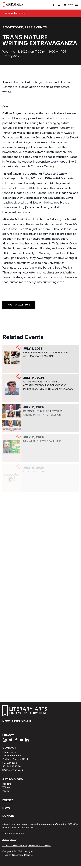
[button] (71, 5)
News (6, 808)
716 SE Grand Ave (12, 755)
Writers (6, 787)
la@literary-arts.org (12, 769)
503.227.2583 (9, 762)
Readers (6, 783)
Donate (8, 815)
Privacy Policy (9, 839)
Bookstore (12, 27)
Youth (5, 790)
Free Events (36, 27)
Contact (9, 747)
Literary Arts (10, 56)
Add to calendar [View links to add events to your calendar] (19, 305)
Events (7, 800)
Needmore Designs (22, 854)
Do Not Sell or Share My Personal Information (26, 845)
